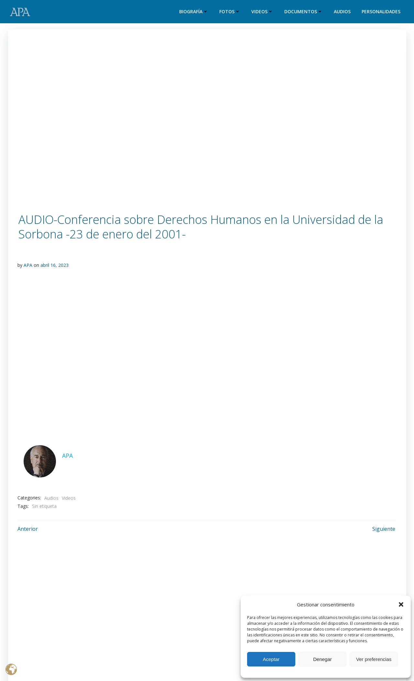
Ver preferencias (373, 659)
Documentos (304, 12)
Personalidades (381, 12)
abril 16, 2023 (54, 265)
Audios (342, 12)
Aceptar (271, 659)
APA (28, 265)
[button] (401, 604)
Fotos (230, 12)
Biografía (194, 12)
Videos (263, 12)
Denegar (322, 659)
